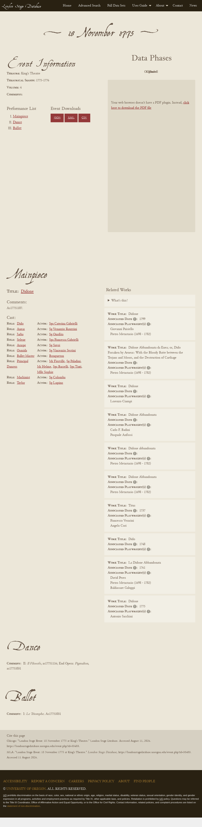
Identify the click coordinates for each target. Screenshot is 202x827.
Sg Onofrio (56, 344)
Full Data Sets (116, 5)
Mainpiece (20, 116)
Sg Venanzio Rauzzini (63, 338)
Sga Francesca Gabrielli (63, 349)
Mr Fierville (57, 371)
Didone (27, 301)
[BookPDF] (151, 165)
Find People (144, 791)
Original (150, 72)
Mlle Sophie (45, 381)
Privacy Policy (101, 791)
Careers (76, 791)
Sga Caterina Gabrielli (63, 333)
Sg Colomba (57, 387)
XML (71, 117)
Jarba (20, 344)
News (193, 5)
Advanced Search (89, 5)
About (160, 5)
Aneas (21, 338)
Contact (178, 5)
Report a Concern (48, 791)
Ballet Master (25, 365)
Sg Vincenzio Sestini (62, 360)
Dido (20, 333)
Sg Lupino (56, 392)
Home (67, 5)
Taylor (21, 392)
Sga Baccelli (60, 376)
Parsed (150, 81)
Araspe (21, 354)
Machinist (23, 387)
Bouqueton (56, 365)
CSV (84, 117)
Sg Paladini (73, 371)
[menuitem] (67, 6)
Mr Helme (44, 376)
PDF (127, 72)
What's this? (119, 310)
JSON (57, 117)
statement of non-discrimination (23, 815)
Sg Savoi (54, 354)
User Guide (139, 5)
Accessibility (15, 791)
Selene (21, 349)
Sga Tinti (75, 376)
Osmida (22, 360)
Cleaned (173, 72)
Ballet (17, 128)
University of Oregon (26, 798)
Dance (17, 122)
